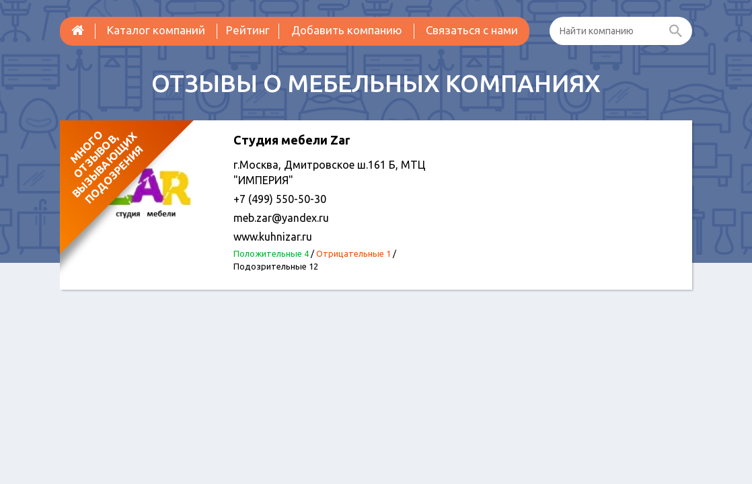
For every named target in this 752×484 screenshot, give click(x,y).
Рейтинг (248, 30)
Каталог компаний (156, 30)
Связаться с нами (472, 30)
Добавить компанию (346, 30)
